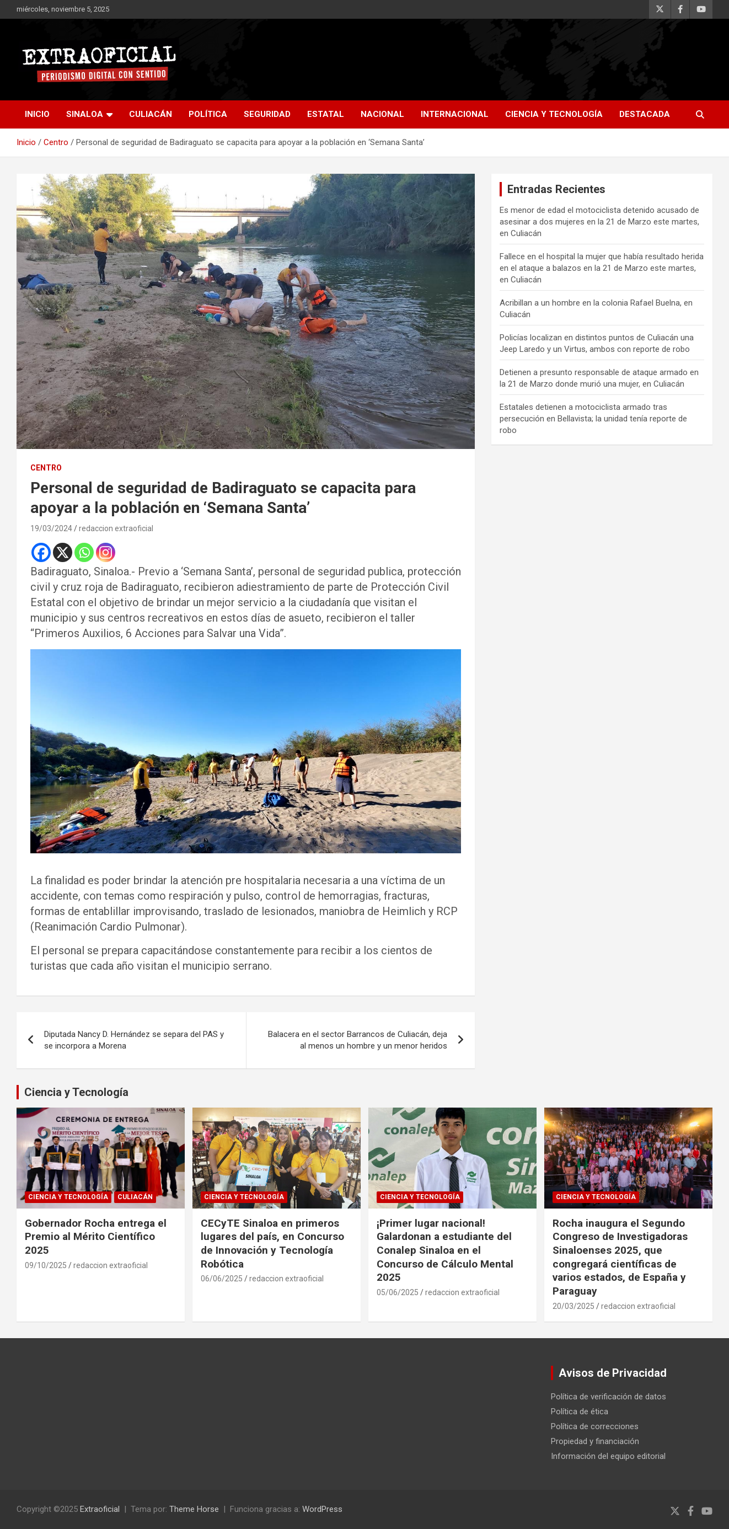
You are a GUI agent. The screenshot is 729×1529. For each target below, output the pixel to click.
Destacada (644, 114)
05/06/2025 (398, 1292)
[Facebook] (41, 552)
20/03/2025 (573, 1306)
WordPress (322, 1509)
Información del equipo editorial (608, 1456)
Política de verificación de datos (608, 1397)
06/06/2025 (222, 1278)
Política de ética (579, 1411)
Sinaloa (84, 114)
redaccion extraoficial (116, 528)
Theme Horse (194, 1509)
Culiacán (150, 114)
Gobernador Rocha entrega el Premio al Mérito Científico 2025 (96, 1237)
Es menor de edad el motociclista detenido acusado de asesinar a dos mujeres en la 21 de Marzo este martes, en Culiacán (599, 221)
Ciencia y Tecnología (554, 114)
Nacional (382, 114)
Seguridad (267, 114)
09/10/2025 (46, 1265)
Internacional (455, 114)
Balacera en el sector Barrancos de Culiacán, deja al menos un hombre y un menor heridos (357, 1040)
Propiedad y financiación (595, 1441)
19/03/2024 (51, 528)
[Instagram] (105, 552)
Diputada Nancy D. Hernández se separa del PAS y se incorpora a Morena (134, 1040)
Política (208, 114)
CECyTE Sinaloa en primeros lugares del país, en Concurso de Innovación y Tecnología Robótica (272, 1243)
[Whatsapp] (84, 552)
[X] (62, 552)
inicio (37, 114)
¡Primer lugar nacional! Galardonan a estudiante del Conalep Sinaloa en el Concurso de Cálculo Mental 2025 (445, 1250)
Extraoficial (100, 1509)
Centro (46, 467)
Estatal (325, 114)
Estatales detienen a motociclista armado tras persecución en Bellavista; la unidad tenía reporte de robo (593, 418)
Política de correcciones (595, 1426)
